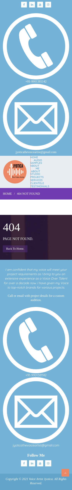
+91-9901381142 (36, 375)
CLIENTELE (37, 183)
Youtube (40, 5)
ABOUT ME (34, 167)
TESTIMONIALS (39, 186)
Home (34, 157)
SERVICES (36, 180)
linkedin (32, 5)
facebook (24, 5)
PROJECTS (37, 177)
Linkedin (32, 463)
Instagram (48, 5)
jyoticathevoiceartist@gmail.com (36, 445)
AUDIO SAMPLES (36, 161)
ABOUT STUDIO (35, 172)
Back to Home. (15, 248)
